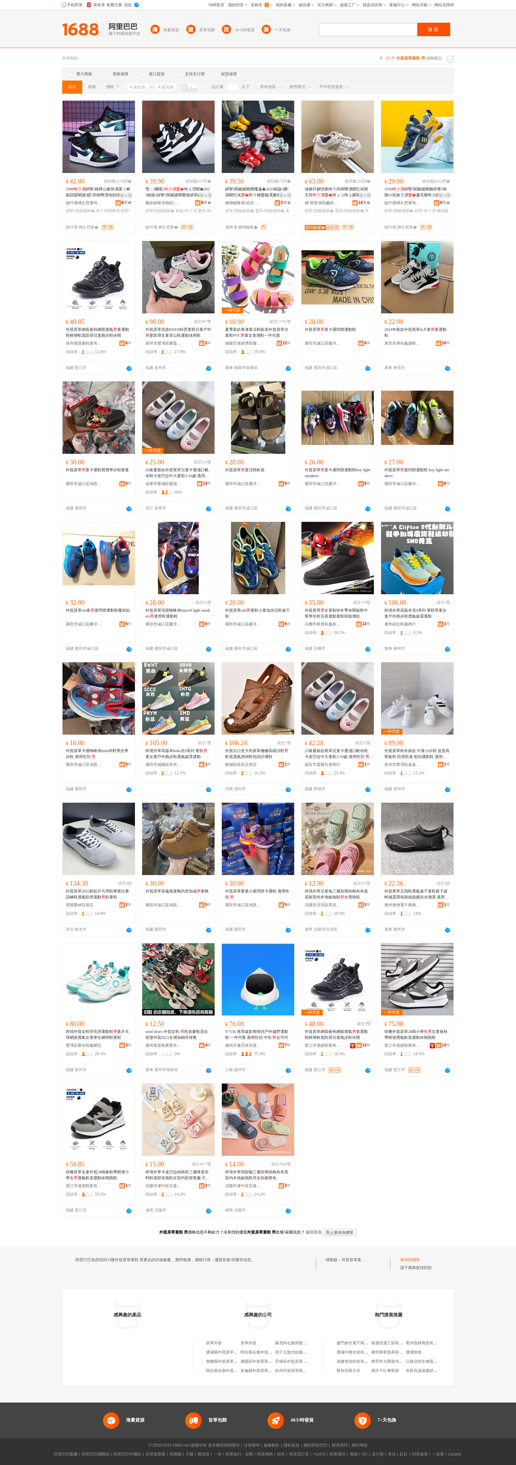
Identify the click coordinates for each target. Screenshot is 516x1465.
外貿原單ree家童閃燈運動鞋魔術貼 (98, 610)
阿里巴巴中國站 (127, 1454)
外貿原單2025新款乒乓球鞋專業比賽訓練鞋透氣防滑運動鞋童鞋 (97, 894)
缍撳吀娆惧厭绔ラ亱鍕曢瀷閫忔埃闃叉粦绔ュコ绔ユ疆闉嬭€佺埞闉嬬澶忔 (337, 192)
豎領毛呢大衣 (348, 1370)
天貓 (190, 1454)
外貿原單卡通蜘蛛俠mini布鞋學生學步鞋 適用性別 (97, 753)
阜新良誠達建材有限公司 (427, 1370)
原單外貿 (214, 1343)
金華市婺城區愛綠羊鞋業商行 (163, 483)
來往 (392, 1454)
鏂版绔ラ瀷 (186, 210)
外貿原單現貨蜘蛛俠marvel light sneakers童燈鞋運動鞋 (177, 613)
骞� (126, 202)
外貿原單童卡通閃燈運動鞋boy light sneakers (337, 473)
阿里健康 (420, 1454)
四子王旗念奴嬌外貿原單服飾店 (302, 1352)
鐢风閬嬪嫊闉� (269, 210)
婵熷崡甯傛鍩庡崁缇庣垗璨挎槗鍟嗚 (243, 203)
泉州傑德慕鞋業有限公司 (84, 343)
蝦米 (281, 1454)
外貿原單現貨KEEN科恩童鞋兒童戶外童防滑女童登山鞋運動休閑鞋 (178, 332)
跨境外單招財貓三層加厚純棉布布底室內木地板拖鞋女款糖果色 (256, 1175)
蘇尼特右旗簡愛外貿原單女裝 (300, 1343)
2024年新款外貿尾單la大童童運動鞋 (415, 332)
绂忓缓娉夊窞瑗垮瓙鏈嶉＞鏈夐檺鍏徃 (84, 203)
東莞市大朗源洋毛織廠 (391, 1361)
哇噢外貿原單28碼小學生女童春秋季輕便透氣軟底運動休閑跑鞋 (416, 1034)
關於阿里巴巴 (315, 1445)
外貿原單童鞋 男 (356, 1259)
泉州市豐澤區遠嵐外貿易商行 (402, 764)
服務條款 (271, 1445)
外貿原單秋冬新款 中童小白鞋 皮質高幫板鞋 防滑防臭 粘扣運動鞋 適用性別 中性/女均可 (417, 754)
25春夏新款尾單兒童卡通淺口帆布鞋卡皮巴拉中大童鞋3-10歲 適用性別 (337, 753)
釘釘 (404, 1454)
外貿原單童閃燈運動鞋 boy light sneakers (416, 473)
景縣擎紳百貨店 (79, 905)
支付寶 (378, 1454)
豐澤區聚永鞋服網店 (83, 1045)
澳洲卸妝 (414, 1352)
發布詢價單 (410, 1259)
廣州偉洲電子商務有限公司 (402, 905)
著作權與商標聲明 (224, 1445)
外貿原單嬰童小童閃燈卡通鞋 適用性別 (257, 894)
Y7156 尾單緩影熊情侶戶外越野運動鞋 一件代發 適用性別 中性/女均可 (256, 1034)
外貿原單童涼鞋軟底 (245, 470)
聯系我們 (340, 1445)
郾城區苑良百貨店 (241, 764)
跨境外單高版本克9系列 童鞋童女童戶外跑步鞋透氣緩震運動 (415, 613)
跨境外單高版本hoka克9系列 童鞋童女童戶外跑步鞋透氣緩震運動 (176, 753)
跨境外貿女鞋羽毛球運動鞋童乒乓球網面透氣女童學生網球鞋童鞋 (97, 1034)
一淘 (217, 1454)
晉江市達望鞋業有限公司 (84, 1186)
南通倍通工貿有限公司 (391, 1343)
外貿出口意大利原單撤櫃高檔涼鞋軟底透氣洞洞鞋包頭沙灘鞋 (256, 753)
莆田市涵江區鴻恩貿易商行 (84, 483)
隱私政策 (291, 1445)
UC (365, 1454)
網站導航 (360, 1445)
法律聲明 (252, 1445)
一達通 (438, 1454)
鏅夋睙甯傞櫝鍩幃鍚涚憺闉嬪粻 (163, 203)
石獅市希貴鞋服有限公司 (323, 624)
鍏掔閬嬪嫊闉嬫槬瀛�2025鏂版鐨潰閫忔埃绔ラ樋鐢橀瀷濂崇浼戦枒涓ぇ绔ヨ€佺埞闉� (257, 192)
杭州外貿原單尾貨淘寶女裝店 (300, 1370)
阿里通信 (338, 1454)
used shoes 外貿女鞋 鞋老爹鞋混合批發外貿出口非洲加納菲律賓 (176, 1034)
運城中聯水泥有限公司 (356, 1352)
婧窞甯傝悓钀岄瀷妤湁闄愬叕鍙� (323, 203)
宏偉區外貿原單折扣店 (295, 1361)
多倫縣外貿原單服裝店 (260, 1370)
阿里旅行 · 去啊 (239, 1454)
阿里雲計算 (299, 1454)
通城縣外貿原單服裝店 (225, 1352)
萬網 (354, 1454)
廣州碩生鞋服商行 (400, 624)
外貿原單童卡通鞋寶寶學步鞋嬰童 (97, 470)
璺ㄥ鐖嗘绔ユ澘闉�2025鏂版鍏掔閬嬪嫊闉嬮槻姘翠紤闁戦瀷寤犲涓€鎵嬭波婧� (177, 192)
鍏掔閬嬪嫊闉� (80, 210)
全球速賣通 (155, 1454)
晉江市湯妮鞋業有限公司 (323, 1045)
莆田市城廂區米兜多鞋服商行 (163, 764)
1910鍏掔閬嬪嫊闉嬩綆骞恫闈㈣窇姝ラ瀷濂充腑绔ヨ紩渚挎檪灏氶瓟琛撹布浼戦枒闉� (416, 192)
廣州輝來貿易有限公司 (391, 1352)
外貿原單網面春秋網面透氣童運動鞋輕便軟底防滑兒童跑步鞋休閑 (97, 332)
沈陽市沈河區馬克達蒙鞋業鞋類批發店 (323, 905)
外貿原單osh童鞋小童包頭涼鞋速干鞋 (257, 613)
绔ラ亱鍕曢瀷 (108, 210)
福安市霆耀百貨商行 (322, 764)
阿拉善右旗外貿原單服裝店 (264, 1352)
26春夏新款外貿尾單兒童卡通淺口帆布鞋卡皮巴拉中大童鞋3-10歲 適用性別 (177, 473)
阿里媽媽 (265, 1454)
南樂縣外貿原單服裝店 (225, 1361)
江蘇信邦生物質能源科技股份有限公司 (439, 1361)
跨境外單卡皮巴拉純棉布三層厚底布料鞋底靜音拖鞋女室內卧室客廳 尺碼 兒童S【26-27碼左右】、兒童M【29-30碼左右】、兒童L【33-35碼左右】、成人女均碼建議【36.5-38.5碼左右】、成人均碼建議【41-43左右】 (178, 1175)
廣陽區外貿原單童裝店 (260, 1361)
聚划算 (204, 1454)
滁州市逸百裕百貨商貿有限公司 (243, 1045)
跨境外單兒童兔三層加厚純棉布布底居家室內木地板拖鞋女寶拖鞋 (336, 894)
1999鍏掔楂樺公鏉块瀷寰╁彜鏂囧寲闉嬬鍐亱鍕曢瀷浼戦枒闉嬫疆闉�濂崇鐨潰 (98, 192)
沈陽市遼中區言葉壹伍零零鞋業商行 (163, 1186)
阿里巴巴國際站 (96, 1454)
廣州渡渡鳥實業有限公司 (163, 1045)
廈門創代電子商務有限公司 (360, 1343)
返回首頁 (314, 1232)
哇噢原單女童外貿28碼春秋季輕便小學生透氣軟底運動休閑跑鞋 (97, 1175)
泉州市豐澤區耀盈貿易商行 (163, 343)
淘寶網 (175, 1454)
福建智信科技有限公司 (356, 1361)
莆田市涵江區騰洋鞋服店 (323, 343)
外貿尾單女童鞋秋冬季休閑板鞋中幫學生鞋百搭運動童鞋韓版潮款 (336, 613)
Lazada (454, 1454)
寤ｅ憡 (126, 195)
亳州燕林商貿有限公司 (425, 1343)
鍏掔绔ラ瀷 (425, 210)
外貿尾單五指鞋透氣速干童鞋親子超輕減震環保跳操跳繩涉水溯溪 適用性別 (416, 894)
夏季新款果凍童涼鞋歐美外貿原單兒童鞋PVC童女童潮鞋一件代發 (256, 332)
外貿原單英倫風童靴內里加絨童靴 (177, 891)
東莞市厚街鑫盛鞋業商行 (402, 343)
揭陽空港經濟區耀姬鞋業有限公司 (243, 343)
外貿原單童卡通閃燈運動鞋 (330, 329)
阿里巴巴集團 (66, 1454)
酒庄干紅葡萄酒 (385, 1370)
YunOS (319, 1454)
